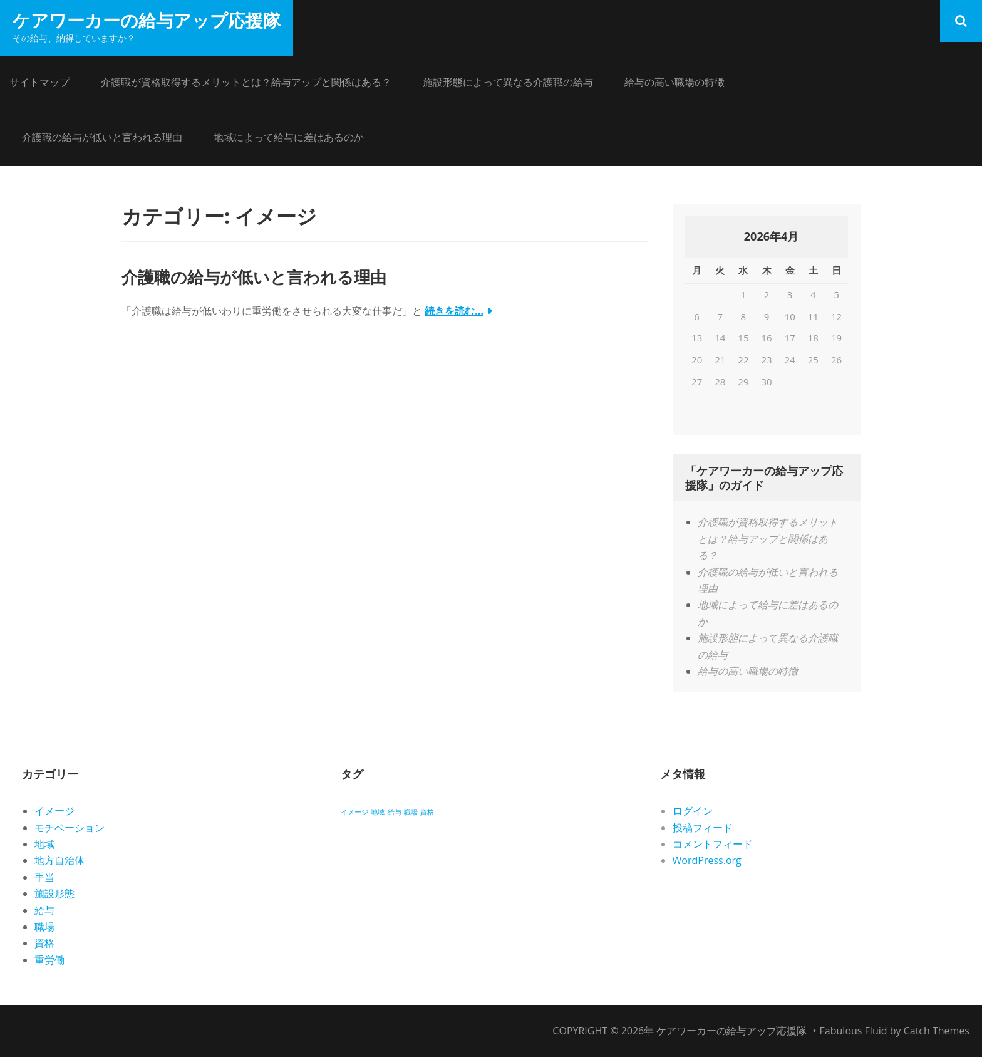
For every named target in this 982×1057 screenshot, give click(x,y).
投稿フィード (703, 828)
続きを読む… (454, 311)
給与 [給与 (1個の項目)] (394, 812)
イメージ (54, 811)
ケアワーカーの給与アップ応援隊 (147, 20)
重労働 (49, 960)
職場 (44, 927)
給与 (44, 910)
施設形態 (54, 893)
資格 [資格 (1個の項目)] (427, 812)
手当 (44, 877)
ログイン (693, 811)
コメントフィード (713, 844)
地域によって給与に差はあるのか (289, 137)
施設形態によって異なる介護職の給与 (508, 82)
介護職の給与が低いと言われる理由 (102, 137)
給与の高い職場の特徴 (674, 82)
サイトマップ (39, 82)
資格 (44, 943)
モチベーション (69, 828)
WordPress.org (707, 860)
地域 (44, 844)
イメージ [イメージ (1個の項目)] (354, 812)
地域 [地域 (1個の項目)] (378, 812)
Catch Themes (936, 1031)
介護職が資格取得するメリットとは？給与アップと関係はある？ (246, 82)
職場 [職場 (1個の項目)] (411, 812)
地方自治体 (59, 860)
